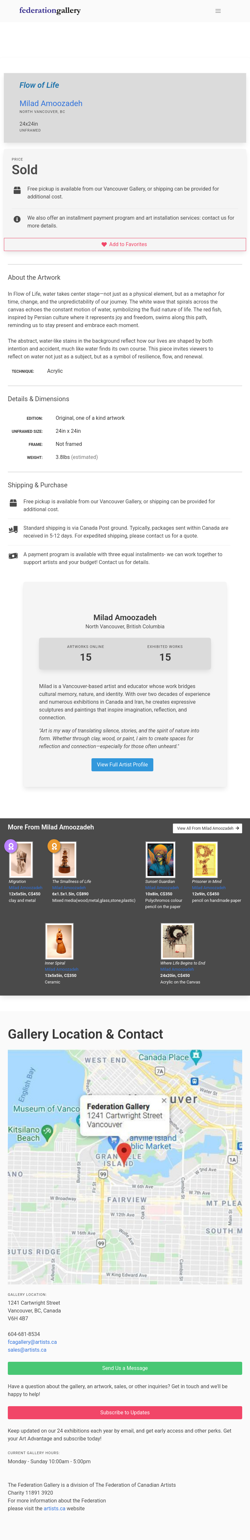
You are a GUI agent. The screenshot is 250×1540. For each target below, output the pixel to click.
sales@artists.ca (27, 1350)
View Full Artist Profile (122, 765)
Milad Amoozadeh (51, 103)
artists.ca (54, 1508)
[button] (218, 11)
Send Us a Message (125, 1368)
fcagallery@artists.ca (32, 1342)
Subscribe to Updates (125, 1412)
